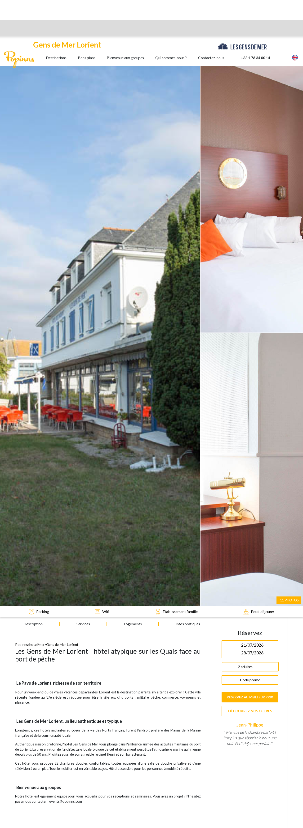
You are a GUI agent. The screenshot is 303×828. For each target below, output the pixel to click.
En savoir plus (26, 812)
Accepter (54, 812)
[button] (281, 8)
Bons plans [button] (86, 8)
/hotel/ (33, 221)
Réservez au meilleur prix (250, 273)
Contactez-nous (211, 8)
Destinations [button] (56, 8)
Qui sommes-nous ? (171, 8)
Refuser (81, 812)
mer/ (42, 221)
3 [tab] (257, 467)
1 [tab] (243, 467)
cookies (150, 798)
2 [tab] (250, 467)
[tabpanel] (250, 381)
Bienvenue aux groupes (125, 8)
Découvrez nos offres (250, 287)
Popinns (21, 221)
